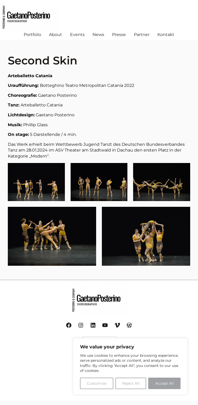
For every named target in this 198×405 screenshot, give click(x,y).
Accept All (164, 383)
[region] (130, 366)
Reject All (130, 383)
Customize (96, 383)
